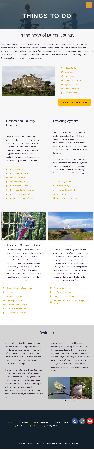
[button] (29, 81)
